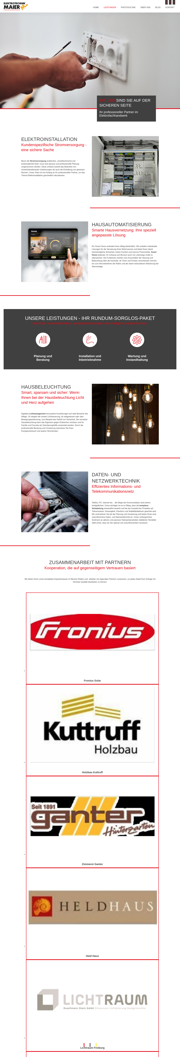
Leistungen (110, 7)
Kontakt (170, 7)
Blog (158, 7)
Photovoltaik (128, 7)
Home (96, 7)
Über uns (146, 7)
